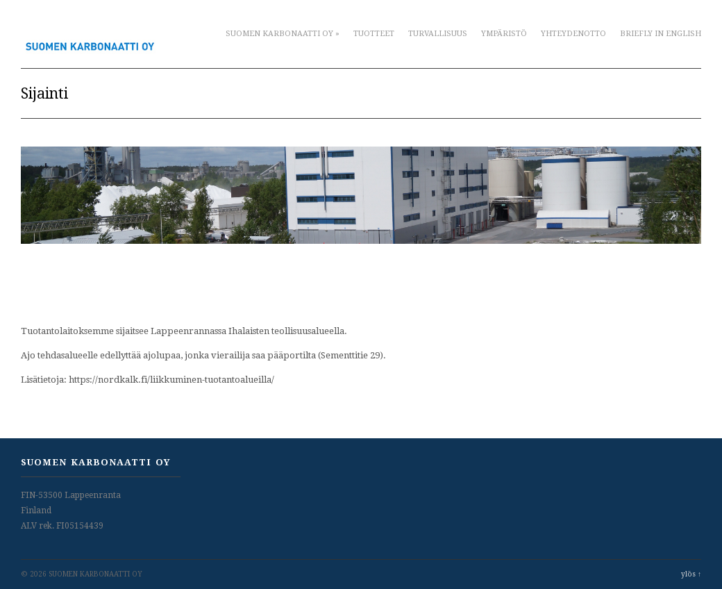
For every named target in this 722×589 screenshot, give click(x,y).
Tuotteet (373, 33)
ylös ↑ (691, 574)
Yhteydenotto (573, 33)
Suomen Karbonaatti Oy (282, 33)
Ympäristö (504, 33)
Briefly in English (660, 33)
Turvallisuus (437, 33)
